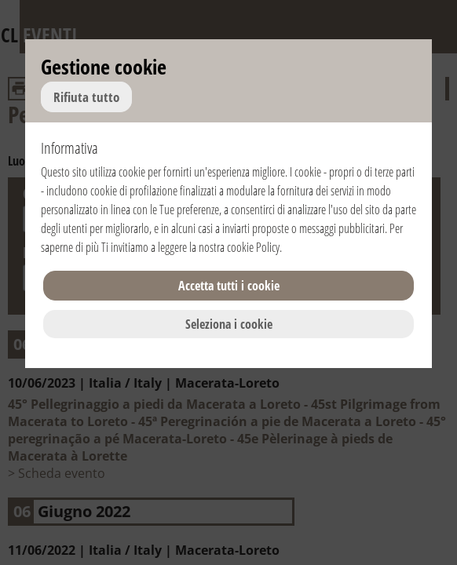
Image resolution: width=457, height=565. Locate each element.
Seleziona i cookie (228, 324)
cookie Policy (253, 247)
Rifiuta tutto (86, 97)
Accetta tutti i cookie (229, 285)
